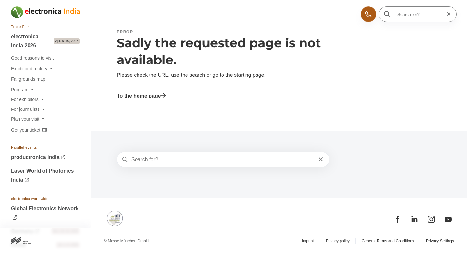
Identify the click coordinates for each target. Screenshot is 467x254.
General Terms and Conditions (388, 241)
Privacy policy (338, 241)
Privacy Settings (440, 241)
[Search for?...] (222, 160)
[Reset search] (446, 14)
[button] (368, 14)
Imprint (308, 241)
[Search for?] (419, 14)
